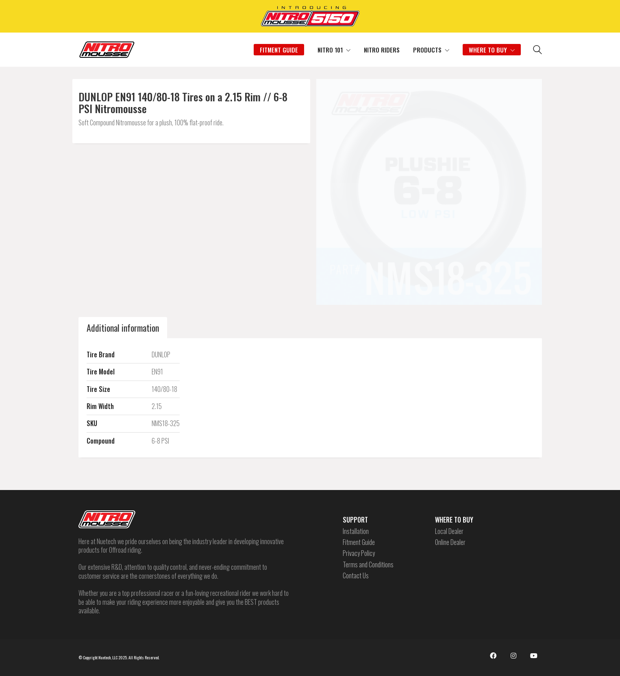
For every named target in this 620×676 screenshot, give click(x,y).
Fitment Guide (359, 542)
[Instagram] (513, 656)
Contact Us (356, 575)
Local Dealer (449, 531)
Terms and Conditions (368, 564)
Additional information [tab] (123, 327)
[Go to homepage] (106, 50)
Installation (356, 531)
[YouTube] (534, 656)
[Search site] (537, 50)
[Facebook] (493, 656)
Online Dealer (450, 542)
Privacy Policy (359, 553)
